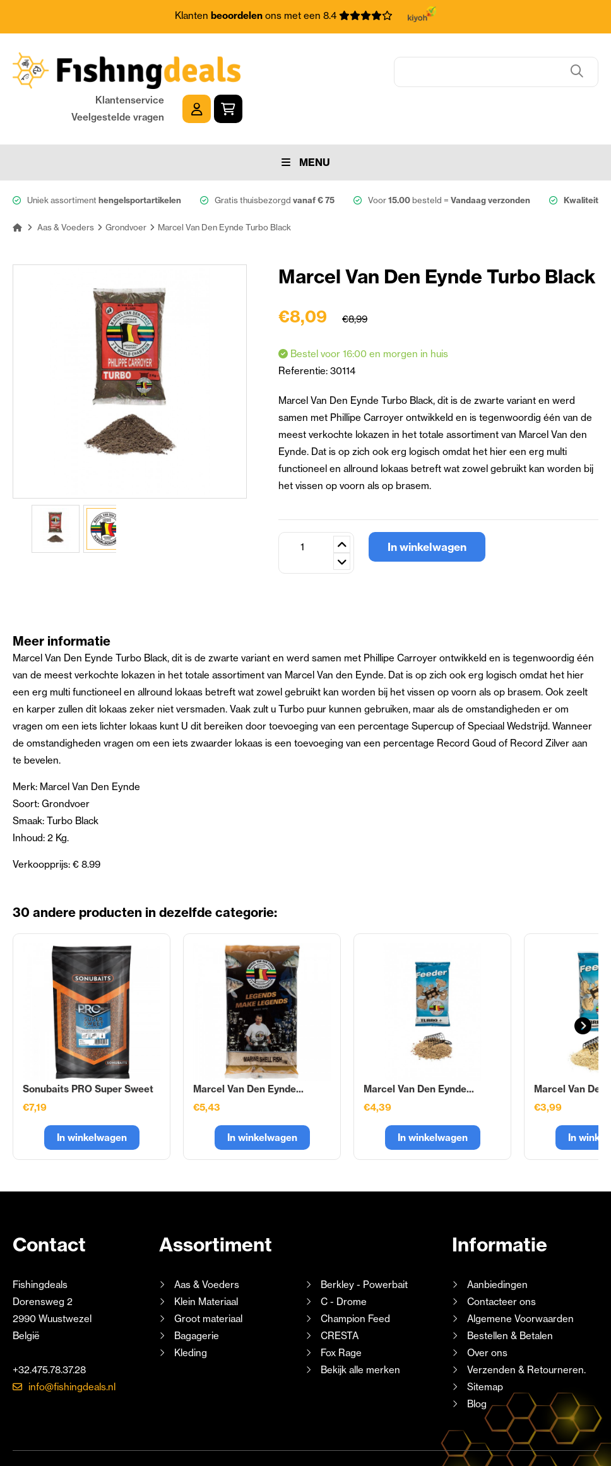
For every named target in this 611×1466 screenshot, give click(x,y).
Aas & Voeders (206, 1245)
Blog (476, 1364)
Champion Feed (355, 1279)
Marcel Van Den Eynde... (248, 1049)
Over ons (487, 1313)
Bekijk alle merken (360, 1330)
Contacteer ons (501, 1262)
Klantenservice (485, 61)
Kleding (190, 1313)
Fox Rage (341, 1313)
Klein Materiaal (206, 1262)
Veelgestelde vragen (473, 78)
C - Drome (344, 1262)
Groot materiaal (208, 1279)
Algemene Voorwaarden (520, 1279)
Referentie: (304, 331)
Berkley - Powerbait (364, 1245)
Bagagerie (196, 1296)
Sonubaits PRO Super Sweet (88, 1049)
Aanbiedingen (497, 1245)
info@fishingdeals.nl (72, 1347)
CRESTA (340, 1296)
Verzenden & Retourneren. (526, 1330)
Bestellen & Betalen (510, 1296)
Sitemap (485, 1347)
